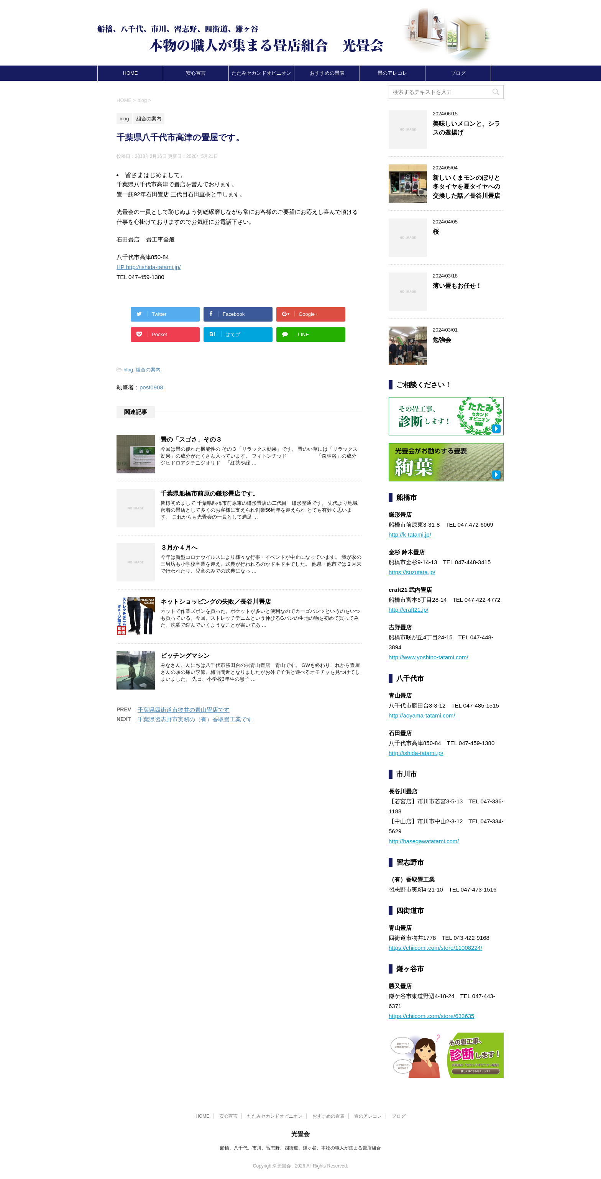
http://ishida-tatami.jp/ (416, 753)
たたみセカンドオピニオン (261, 73)
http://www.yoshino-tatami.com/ (428, 657)
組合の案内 (148, 370)
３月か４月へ (179, 547)
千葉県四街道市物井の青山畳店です (184, 709)
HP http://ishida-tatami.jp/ (149, 267)
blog (128, 370)
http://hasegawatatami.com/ (424, 841)
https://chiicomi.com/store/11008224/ (435, 947)
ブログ (458, 73)
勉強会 (442, 340)
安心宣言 (196, 73)
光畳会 (300, 1134)
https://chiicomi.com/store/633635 (431, 1016)
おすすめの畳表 (327, 73)
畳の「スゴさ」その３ (191, 439)
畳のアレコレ (392, 73)
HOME (130, 73)
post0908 (151, 387)
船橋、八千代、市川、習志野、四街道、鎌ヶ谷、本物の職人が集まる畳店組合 (300, 1148)
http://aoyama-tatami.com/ (422, 715)
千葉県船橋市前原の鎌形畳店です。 (210, 493)
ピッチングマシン (185, 655)
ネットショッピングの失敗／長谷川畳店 (216, 601)
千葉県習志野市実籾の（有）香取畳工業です (195, 719)
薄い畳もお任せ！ (457, 285)
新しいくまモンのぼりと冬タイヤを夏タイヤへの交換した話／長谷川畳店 (466, 186)
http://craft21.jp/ (408, 609)
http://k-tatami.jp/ (410, 534)
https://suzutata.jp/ (412, 572)
